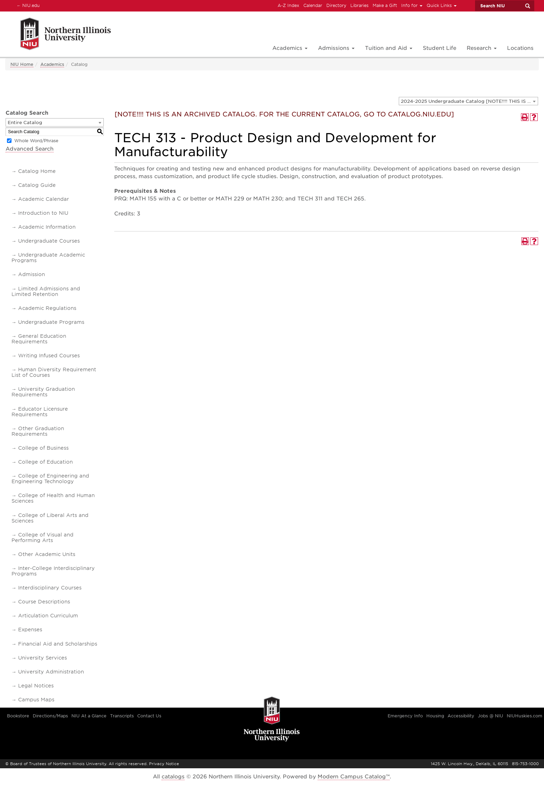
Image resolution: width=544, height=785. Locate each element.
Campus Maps (36, 699)
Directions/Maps (50, 715)
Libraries (359, 5)
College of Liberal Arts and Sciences (49, 518)
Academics (52, 64)
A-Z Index (288, 5)
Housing (435, 715)
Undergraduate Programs (51, 322)
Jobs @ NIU (490, 715)
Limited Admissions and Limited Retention (45, 291)
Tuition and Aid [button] (388, 48)
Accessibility (461, 715)
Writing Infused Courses (49, 355)
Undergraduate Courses (49, 241)
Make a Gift (385, 5)
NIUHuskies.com (524, 715)
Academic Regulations (47, 308)
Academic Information (47, 227)
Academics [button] (290, 48)
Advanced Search (30, 149)
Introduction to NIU (43, 213)
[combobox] (468, 101)
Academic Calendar (43, 199)
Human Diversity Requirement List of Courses (53, 372)
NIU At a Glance (89, 715)
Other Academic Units (46, 554)
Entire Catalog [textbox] (25, 122)
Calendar (312, 5)
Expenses (30, 629)
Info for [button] (411, 5)
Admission (31, 274)
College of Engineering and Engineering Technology (50, 478)
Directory (336, 5)
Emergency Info (405, 715)
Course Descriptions (44, 601)
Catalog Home (37, 171)
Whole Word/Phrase (36, 140)
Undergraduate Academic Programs (48, 257)
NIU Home (21, 64)
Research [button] (482, 48)
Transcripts (122, 715)
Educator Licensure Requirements (39, 411)
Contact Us (149, 715)
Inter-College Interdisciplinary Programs (53, 571)
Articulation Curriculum (48, 615)
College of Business (43, 448)
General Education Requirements (38, 338)
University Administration (51, 672)
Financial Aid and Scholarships (57, 644)
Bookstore (18, 715)
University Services (42, 658)
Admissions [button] (336, 48)
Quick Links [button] (442, 5)
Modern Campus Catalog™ (354, 776)
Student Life (439, 48)
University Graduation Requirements (43, 391)
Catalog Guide (37, 185)
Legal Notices (36, 685)
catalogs (173, 776)
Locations (520, 48)
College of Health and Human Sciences (53, 498)
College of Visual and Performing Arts (42, 537)
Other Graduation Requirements (37, 431)
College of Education (45, 462)
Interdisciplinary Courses (49, 587)
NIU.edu (27, 5)
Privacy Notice (164, 763)
